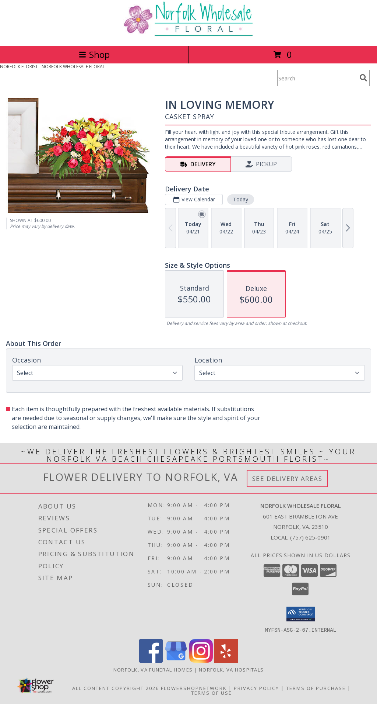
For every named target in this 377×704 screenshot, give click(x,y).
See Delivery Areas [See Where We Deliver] (287, 478)
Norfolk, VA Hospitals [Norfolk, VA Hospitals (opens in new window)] (231, 669)
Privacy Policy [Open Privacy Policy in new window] (256, 687)
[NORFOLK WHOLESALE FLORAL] (188, 34)
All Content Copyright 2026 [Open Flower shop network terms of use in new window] (115, 687)
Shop (94, 54)
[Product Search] (317, 78)
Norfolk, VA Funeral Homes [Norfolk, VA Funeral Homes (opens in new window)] (153, 669)
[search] (363, 78)
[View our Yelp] (226, 660)
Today (240, 199)
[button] (300, 614)
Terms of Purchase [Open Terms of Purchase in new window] (316, 687)
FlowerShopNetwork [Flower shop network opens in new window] (194, 687)
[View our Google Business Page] (176, 660)
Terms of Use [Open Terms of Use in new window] (211, 692)
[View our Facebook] (151, 660)
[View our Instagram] (201, 660)
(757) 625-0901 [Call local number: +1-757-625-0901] (310, 537)
